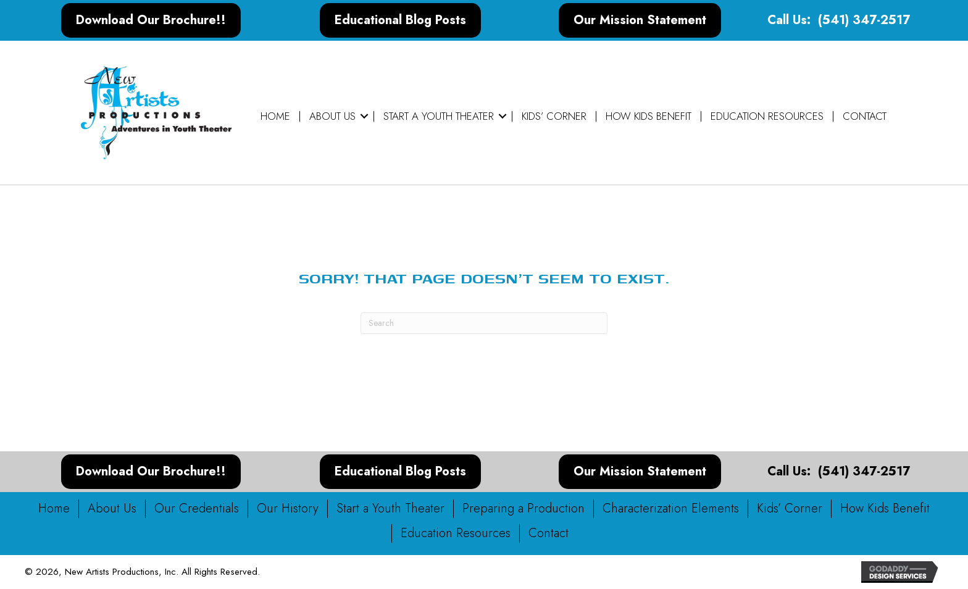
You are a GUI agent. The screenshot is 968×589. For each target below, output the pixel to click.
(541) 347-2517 (864, 20)
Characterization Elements (671, 508)
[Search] (484, 323)
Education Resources (767, 116)
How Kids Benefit (648, 116)
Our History (288, 508)
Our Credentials (196, 508)
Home (275, 116)
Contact (865, 116)
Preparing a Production (523, 508)
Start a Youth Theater (438, 116)
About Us (332, 116)
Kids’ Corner (554, 116)
